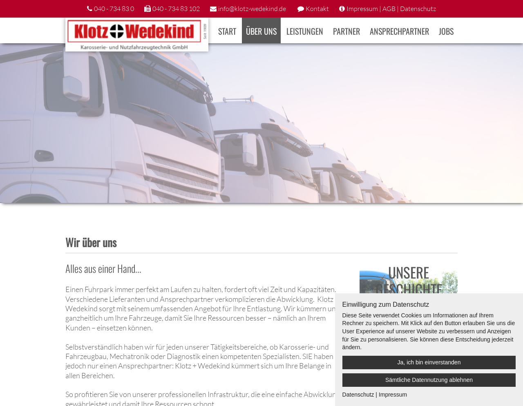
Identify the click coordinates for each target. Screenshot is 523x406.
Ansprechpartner (399, 31)
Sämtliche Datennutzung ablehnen (429, 380)
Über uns (261, 31)
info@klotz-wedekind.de (252, 8)
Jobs (446, 31)
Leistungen (304, 31)
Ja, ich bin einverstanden (429, 362)
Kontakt (317, 8)
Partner (346, 31)
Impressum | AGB (371, 8)
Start (227, 31)
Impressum (393, 394)
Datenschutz (418, 8)
